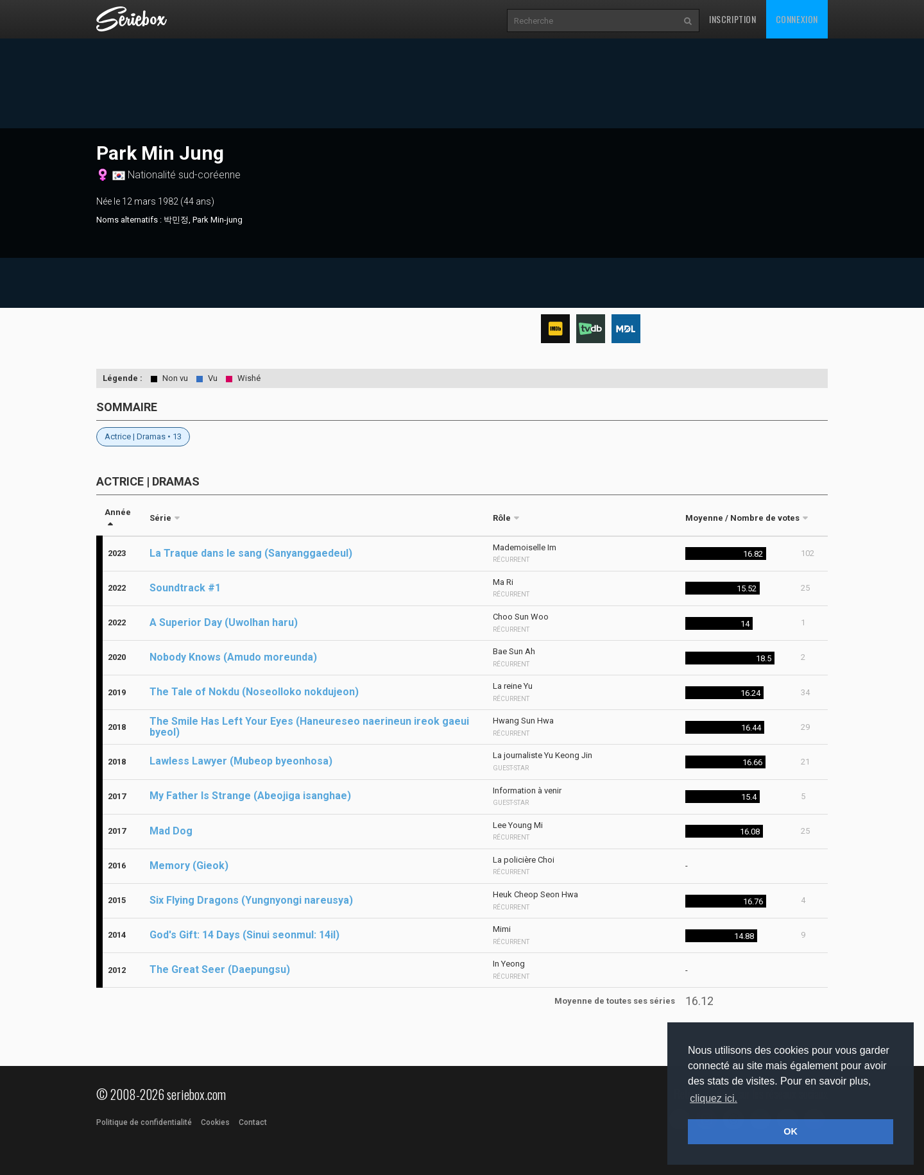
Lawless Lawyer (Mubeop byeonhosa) (241, 761)
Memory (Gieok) (189, 865)
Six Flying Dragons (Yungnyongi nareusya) (251, 900)
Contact (253, 1122)
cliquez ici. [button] (713, 1098)
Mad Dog (171, 830)
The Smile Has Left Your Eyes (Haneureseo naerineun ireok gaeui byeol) (309, 727)
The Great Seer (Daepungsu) (220, 969)
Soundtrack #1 (185, 587)
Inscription (733, 19)
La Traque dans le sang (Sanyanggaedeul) (251, 553)
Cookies (215, 1122)
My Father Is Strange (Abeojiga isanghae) (250, 795)
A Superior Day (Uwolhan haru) (224, 622)
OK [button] (790, 1131)
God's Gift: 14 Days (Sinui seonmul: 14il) (244, 934)
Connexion (797, 19)
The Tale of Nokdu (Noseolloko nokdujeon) (254, 691)
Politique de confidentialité (144, 1122)
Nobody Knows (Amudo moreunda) (233, 657)
